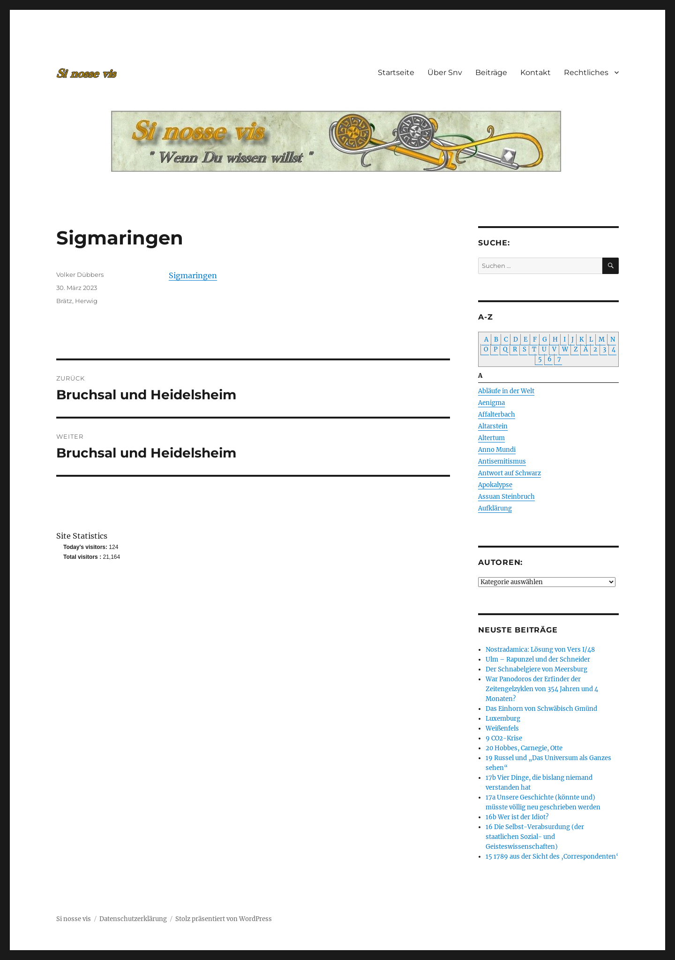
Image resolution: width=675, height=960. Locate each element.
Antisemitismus (502, 461)
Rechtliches (586, 72)
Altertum (491, 438)
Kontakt (535, 72)
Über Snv (445, 72)
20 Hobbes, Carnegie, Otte (524, 748)
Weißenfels (502, 728)
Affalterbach (496, 415)
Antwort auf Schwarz (509, 473)
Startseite (396, 72)
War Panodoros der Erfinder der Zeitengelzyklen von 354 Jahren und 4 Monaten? (542, 689)
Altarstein (493, 426)
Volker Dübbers (80, 274)
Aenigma (491, 403)
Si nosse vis (73, 919)
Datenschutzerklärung (133, 919)
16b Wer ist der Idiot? (517, 817)
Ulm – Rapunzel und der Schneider (538, 659)
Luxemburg (503, 719)
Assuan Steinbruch (506, 497)
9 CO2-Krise (504, 738)
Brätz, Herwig (77, 301)
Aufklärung (495, 508)
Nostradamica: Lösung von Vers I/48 (540, 650)
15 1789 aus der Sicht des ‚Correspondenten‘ (552, 857)
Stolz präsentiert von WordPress (223, 919)
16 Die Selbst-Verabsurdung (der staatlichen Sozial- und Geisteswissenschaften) (535, 837)
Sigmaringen (193, 275)
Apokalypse (495, 485)
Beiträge (491, 72)
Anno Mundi (497, 450)
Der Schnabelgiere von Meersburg (536, 669)
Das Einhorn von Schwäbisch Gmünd (541, 709)
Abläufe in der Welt (506, 391)
